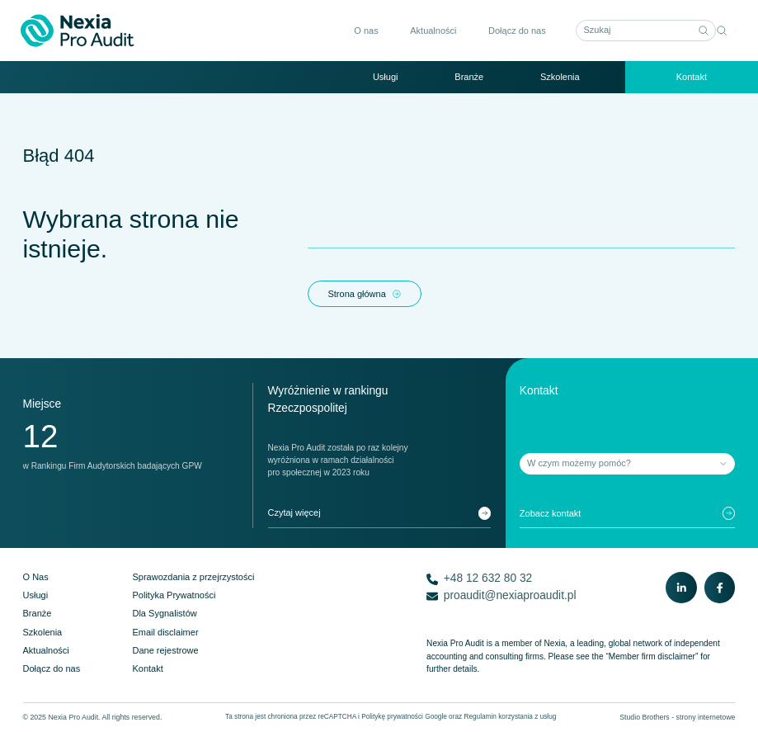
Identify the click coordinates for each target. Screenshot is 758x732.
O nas (364, 30)
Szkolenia (560, 77)
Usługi (385, 77)
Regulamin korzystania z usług (510, 716)
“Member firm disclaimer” (651, 656)
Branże (468, 77)
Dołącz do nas (515, 30)
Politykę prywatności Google (404, 716)
